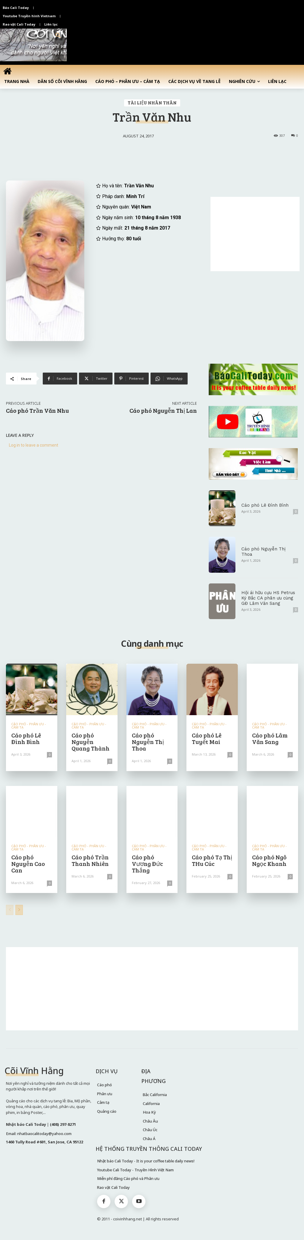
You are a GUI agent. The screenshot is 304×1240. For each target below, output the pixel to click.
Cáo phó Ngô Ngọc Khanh (269, 860)
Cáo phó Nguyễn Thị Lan (163, 410)
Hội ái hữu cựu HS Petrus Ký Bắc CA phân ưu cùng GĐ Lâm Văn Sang (268, 598)
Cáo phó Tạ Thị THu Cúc (212, 860)
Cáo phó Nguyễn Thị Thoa (148, 741)
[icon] (7, 71)
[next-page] (19, 910)
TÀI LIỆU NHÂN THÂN (152, 102)
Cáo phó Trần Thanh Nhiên (90, 860)
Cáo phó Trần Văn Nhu (37, 410)
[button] (58, 36)
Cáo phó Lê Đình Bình (265, 505)
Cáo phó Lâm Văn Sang (270, 738)
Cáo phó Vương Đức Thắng (147, 863)
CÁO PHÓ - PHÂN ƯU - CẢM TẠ (28, 725)
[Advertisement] (255, 234)
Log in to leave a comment (33, 445)
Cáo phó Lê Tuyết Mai (206, 738)
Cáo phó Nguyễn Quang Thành (91, 741)
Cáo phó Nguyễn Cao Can (28, 863)
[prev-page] (9, 910)
